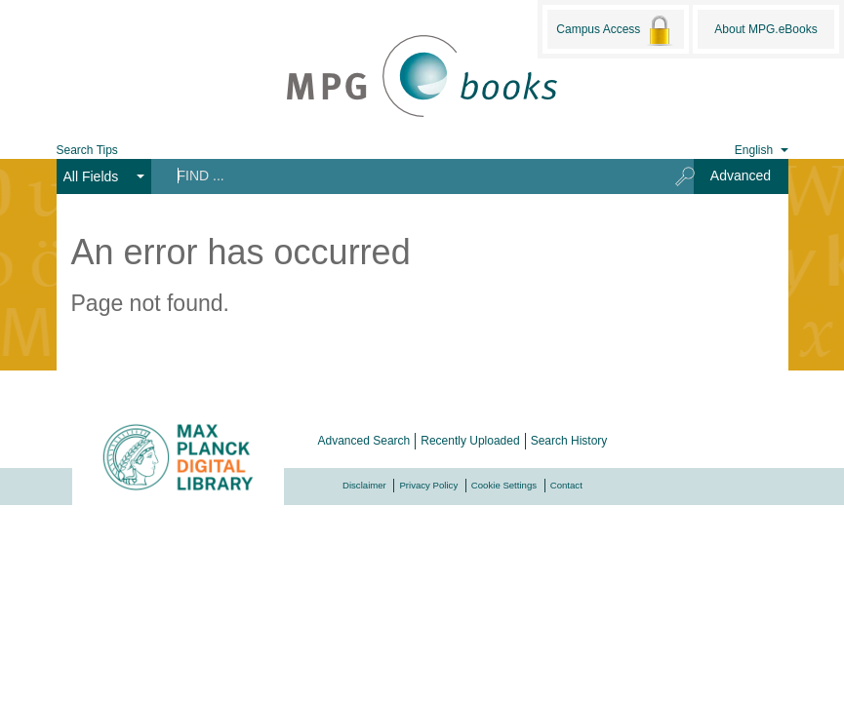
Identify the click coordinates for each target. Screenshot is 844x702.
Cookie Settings (504, 485)
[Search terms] (406, 175)
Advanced (740, 175)
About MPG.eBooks (765, 29)
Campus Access (615, 30)
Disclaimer (364, 485)
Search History (569, 441)
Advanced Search (364, 441)
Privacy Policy (428, 485)
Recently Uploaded (470, 441)
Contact (566, 485)
